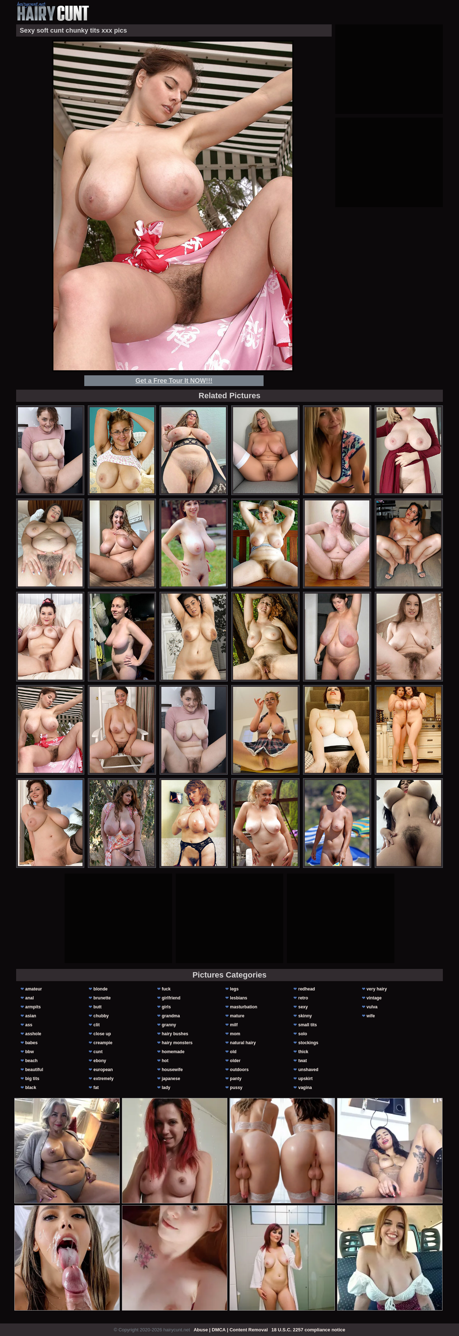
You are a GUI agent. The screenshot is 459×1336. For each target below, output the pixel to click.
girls (166, 1006)
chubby (101, 1015)
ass (28, 1024)
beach (31, 1060)
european (103, 1069)
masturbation (243, 1006)
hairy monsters (177, 1042)
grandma (171, 1015)
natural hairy (243, 1042)
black (30, 1087)
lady (166, 1087)
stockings (308, 1042)
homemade (173, 1051)
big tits (32, 1078)
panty (235, 1078)
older (235, 1060)
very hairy (376, 989)
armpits (33, 1006)
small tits (307, 1024)
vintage (374, 997)
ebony (100, 1060)
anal (29, 997)
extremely (104, 1078)
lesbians (238, 997)
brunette (102, 997)
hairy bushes (175, 1033)
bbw (29, 1051)
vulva (372, 1006)
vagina (305, 1087)
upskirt (305, 1078)
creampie (103, 1042)
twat (302, 1060)
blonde (101, 989)
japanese (171, 1078)
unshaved (308, 1069)
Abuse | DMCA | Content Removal (231, 1329)
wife (370, 1015)
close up (102, 1033)
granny (169, 1024)
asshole (33, 1033)
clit (97, 1024)
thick (303, 1051)
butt (98, 1006)
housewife (172, 1069)
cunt (98, 1051)
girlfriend (171, 997)
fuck (166, 989)
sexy (303, 1006)
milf (233, 1024)
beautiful (34, 1069)
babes (31, 1042)
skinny (305, 1015)
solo (302, 1033)
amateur (33, 989)
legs (234, 989)
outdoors (239, 1069)
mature (237, 1015)
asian (30, 1015)
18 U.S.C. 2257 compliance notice (308, 1329)
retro (303, 997)
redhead (306, 989)
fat (96, 1087)
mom (235, 1033)
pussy (236, 1087)
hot (165, 1060)
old (233, 1051)
